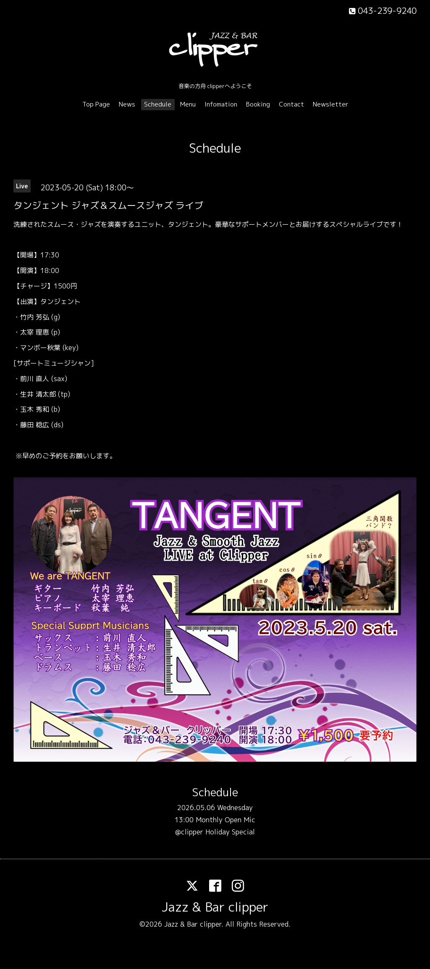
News (127, 104)
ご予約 (52, 455)
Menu (188, 104)
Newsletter (331, 104)
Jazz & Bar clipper (215, 907)
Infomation (221, 104)
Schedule (157, 104)
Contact (291, 104)
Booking (258, 104)
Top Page (96, 104)
